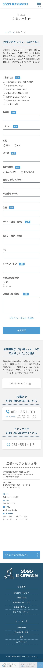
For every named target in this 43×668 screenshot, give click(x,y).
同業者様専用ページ (21, 607)
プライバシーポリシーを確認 (21, 318)
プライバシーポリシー (21, 612)
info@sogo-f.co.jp (10, 510)
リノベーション (21, 642)
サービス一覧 (21, 621)
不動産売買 (21, 627)
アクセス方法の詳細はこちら (16, 555)
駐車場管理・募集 (21, 632)
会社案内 (21, 587)
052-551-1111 (9, 497)
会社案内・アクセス (21, 593)
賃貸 (21, 637)
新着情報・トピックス (21, 602)
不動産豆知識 (21, 598)
